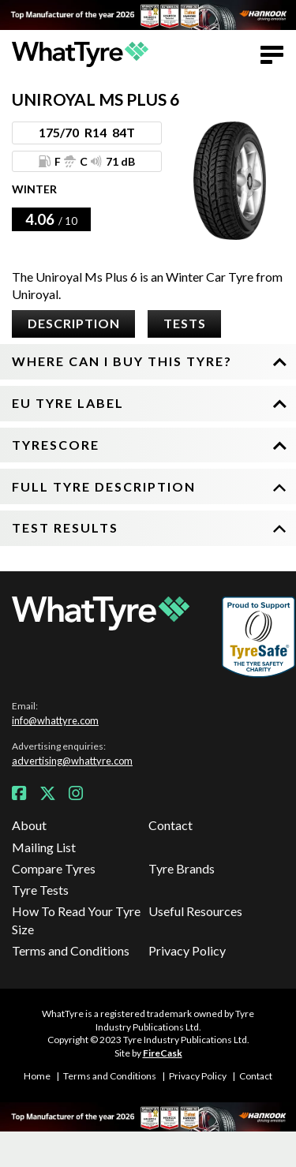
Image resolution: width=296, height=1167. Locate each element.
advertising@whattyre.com (72, 760)
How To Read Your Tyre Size (76, 919)
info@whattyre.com (55, 720)
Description (74, 323)
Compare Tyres (54, 868)
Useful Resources (195, 910)
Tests (184, 323)
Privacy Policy (187, 950)
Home (37, 1076)
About (29, 824)
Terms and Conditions (70, 950)
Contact (170, 824)
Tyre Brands (181, 868)
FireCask (162, 1053)
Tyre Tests (40, 889)
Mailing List (44, 847)
